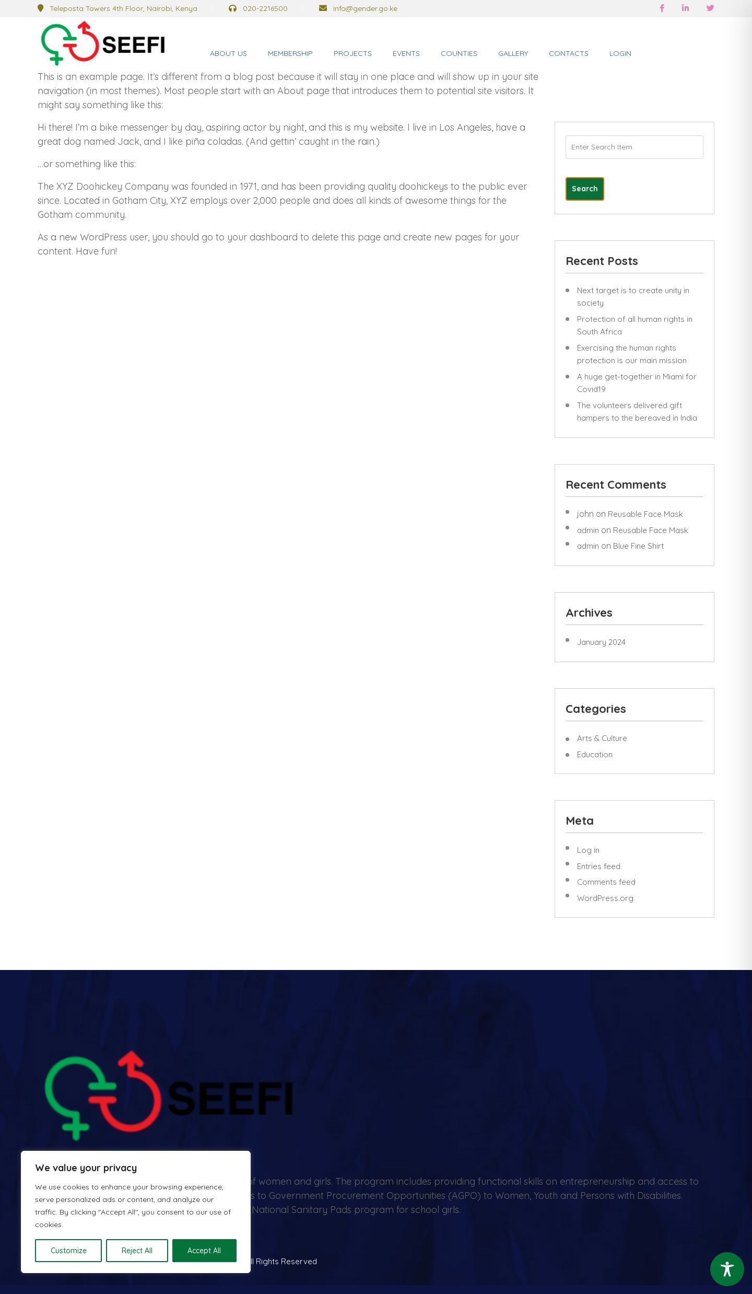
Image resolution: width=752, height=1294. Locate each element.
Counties (459, 53)
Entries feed (598, 866)
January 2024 (601, 642)
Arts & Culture (602, 738)
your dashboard (262, 237)
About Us (228, 53)
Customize (69, 1250)
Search (585, 188)
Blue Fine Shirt (638, 546)
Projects (353, 53)
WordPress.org (605, 898)
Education (595, 754)
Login (620, 53)
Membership (290, 53)
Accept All (204, 1250)
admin (588, 530)
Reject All (137, 1250)
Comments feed (606, 882)
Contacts (569, 53)
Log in (588, 850)
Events (406, 53)
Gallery (513, 53)
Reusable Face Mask (645, 514)
